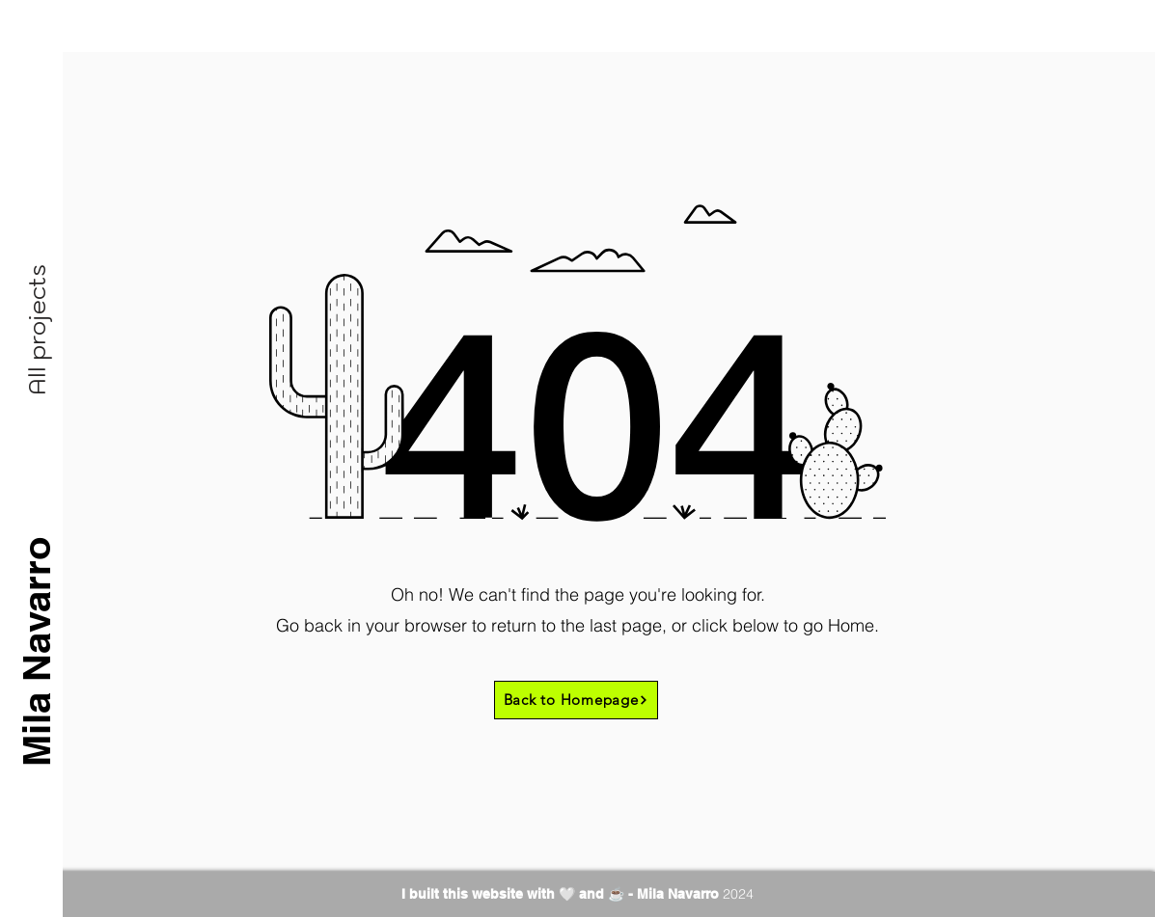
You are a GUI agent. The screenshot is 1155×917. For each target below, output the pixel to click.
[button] (36, 329)
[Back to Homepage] (576, 700)
